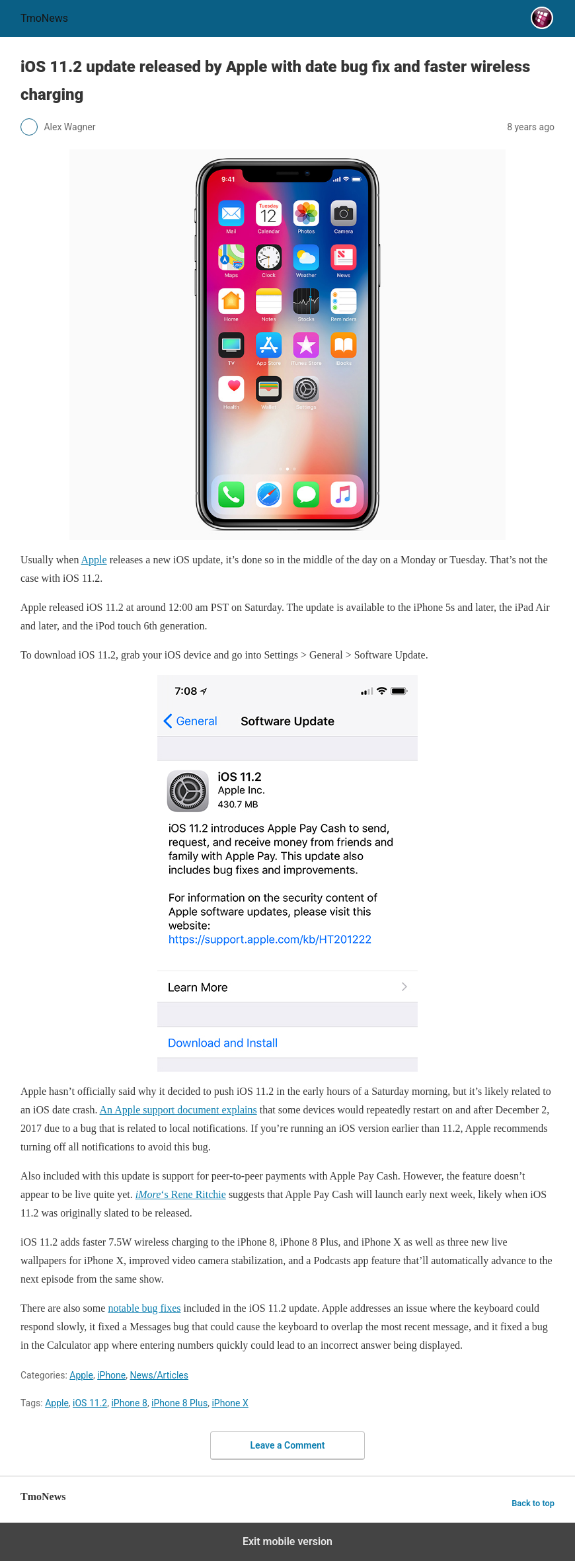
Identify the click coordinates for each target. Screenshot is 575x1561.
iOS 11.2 (90, 1403)
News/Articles (159, 1375)
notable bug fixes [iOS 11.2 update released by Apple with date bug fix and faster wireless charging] (144, 1308)
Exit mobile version (287, 1541)
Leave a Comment (287, 1445)
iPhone (111, 1375)
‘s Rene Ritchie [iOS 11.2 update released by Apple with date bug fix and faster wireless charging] (180, 1194)
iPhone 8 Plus (179, 1403)
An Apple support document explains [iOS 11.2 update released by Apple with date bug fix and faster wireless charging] (178, 1109)
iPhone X (229, 1403)
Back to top (533, 1503)
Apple (81, 1375)
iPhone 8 (129, 1403)
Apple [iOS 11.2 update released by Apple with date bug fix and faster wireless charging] (94, 559)
